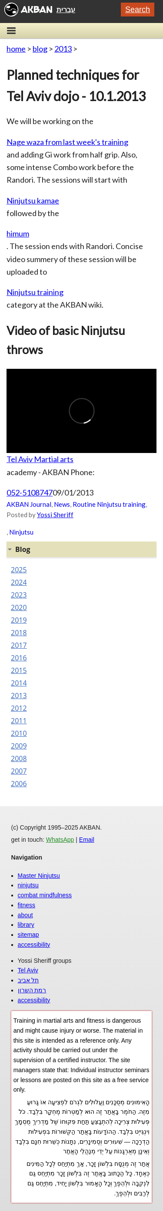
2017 (19, 645)
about (25, 915)
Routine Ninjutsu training (109, 504)
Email (86, 839)
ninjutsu (28, 885)
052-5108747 (30, 492)
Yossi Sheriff (55, 515)
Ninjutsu (21, 532)
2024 (19, 582)
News (62, 504)
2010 (19, 733)
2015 (19, 670)
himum (18, 233)
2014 (19, 683)
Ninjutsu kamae (33, 200)
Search (137, 9)
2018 (19, 632)
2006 (19, 783)
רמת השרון (32, 990)
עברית (66, 9)
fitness (26, 905)
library (26, 924)
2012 (19, 708)
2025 (19, 569)
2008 (19, 758)
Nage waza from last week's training (67, 142)
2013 (63, 48)
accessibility (34, 944)
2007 (19, 771)
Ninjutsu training (35, 292)
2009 (19, 746)
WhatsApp (60, 839)
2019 (19, 620)
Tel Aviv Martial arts (40, 459)
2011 (19, 720)
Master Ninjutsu (39, 875)
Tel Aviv (28, 970)
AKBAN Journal (29, 504)
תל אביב (28, 980)
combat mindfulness (45, 895)
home (16, 48)
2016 (19, 658)
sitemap (28, 934)
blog (40, 48)
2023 (19, 595)
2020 (19, 607)
